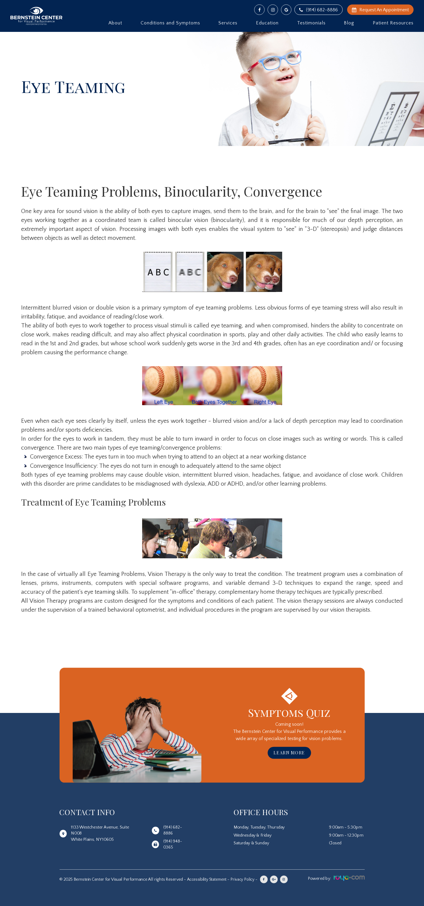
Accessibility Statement (208, 879)
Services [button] (227, 23)
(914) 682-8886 (318, 10)
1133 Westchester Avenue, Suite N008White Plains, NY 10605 (100, 833)
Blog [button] (349, 23)
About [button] (115, 23)
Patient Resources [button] (393, 23)
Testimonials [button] (311, 23)
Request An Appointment (380, 10)
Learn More (289, 753)
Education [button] (267, 23)
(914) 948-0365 (172, 844)
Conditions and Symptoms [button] (170, 23)
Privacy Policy (246, 879)
